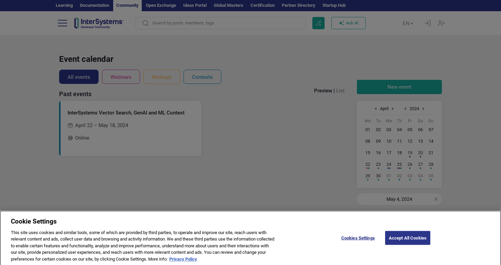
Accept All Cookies (408, 241)
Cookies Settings (358, 241)
